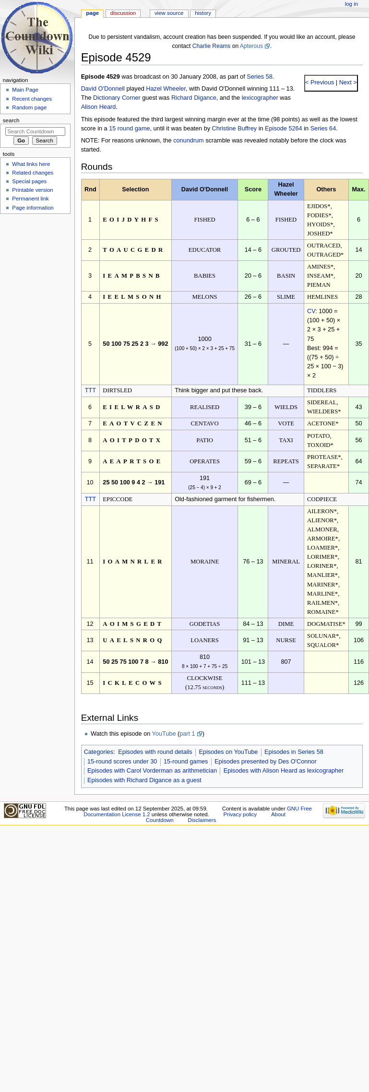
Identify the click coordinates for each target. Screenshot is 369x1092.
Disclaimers (202, 820)
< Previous (319, 82)
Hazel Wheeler (166, 88)
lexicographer (260, 97)
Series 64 (323, 128)
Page (92, 13)
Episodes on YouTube (228, 752)
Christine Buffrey (234, 128)
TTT (90, 390)
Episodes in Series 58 (293, 752)
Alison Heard (98, 107)
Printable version (32, 190)
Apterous (251, 46)
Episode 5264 (283, 128)
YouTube (164, 733)
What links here (31, 164)
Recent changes (32, 99)
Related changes (32, 173)
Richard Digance (193, 97)
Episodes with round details (155, 752)
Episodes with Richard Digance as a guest (144, 780)
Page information (33, 208)
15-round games (186, 761)
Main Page (25, 90)
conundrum (188, 140)
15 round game (129, 128)
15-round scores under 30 (122, 761)
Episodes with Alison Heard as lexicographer (284, 770)
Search (11, 120)
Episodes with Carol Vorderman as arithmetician (152, 770)
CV (311, 311)
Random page (29, 107)
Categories (98, 752)
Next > (347, 82)
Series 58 (260, 76)
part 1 (187, 733)
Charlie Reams (211, 46)
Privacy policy (240, 814)
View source (169, 13)
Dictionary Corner (117, 97)
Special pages (29, 181)
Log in (351, 4)
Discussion (123, 13)
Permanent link (30, 198)
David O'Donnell (103, 88)
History (203, 13)
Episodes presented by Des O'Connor (265, 761)
